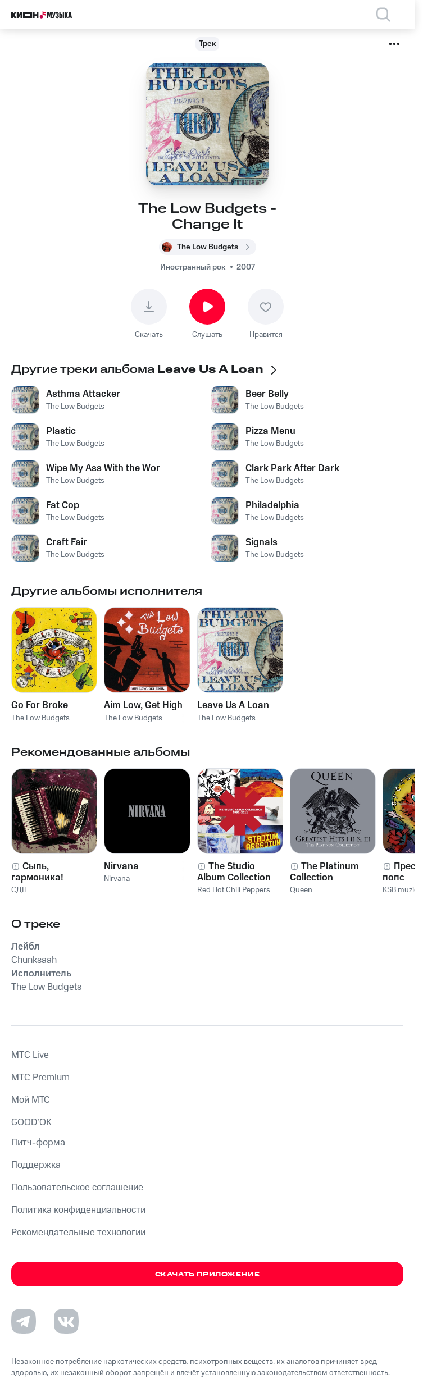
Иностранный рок (192, 267)
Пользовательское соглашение (77, 1187)
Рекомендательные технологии (78, 1232)
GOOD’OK (31, 1122)
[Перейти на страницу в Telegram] (23, 1321)
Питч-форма (38, 1142)
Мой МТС (30, 1100)
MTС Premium (40, 1077)
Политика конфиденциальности (78, 1210)
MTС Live (30, 1055)
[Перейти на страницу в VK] (66, 1321)
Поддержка (36, 1165)
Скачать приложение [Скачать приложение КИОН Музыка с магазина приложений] (207, 1274)
